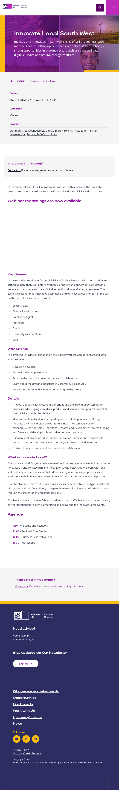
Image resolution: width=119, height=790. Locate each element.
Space (53, 134)
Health (68, 130)
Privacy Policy (21, 749)
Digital (49, 130)
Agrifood (15, 130)
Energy (59, 130)
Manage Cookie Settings (27, 753)
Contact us (14, 170)
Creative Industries (33, 130)
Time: (37, 100)
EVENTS (21, 81)
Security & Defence (38, 134)
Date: (14, 100)
